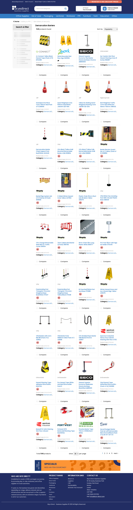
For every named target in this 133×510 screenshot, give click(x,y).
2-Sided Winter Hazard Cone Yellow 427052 (65, 197)
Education (104, 16)
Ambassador (61, 377)
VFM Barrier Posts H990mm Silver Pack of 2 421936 (65, 338)
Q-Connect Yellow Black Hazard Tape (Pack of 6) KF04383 (44, 58)
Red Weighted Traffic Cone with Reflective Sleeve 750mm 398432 (108, 104)
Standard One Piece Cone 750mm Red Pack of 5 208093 (44, 104)
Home (16, 21)
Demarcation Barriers (52, 65)
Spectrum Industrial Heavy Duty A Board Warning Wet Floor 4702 (108, 338)
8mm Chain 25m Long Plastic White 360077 (86, 244)
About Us (71, 479)
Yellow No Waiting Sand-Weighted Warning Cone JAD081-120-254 (87, 104)
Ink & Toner (36, 16)
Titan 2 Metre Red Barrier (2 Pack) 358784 (65, 244)
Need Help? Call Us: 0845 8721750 (45, 1)
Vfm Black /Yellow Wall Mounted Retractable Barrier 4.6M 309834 (65, 151)
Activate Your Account (75, 488)
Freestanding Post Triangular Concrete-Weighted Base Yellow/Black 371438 (64, 292)
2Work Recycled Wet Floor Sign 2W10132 (64, 57)
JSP (37, 98)
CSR (69, 483)
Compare (41, 75)
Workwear (70, 16)
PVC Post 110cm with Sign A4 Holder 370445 (108, 244)
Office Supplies (22, 16)
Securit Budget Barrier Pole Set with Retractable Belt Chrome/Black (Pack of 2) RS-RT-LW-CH (108, 432)
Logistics (71, 481)
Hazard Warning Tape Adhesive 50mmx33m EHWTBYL (43, 384)
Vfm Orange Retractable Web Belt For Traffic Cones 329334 (44, 244)
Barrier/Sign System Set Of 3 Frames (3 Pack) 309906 (44, 198)
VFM (58, 144)
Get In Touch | (29, 1)
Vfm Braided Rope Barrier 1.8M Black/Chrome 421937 (87, 338)
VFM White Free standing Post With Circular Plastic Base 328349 (108, 198)
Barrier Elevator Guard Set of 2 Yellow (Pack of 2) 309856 (108, 151)
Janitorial (60, 16)
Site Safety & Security (42, 21)
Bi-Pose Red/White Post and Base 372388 (87, 290)
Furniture (87, 16)
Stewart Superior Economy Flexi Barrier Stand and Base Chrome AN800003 (87, 59)
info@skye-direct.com (97, 496)
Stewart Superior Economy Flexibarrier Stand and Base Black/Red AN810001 (86, 385)
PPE (79, 16)
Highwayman (104, 98)
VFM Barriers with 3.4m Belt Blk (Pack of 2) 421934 (43, 338)
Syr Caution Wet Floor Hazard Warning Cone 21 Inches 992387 (108, 58)
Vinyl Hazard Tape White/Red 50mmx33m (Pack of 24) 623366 (108, 384)
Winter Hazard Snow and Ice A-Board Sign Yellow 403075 (108, 291)
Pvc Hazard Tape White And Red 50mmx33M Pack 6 (65, 384)
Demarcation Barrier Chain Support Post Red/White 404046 (43, 151)
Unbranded (104, 51)
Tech (95, 16)
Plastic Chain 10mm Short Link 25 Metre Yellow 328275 (87, 198)
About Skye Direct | (17, 1)
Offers (114, 16)
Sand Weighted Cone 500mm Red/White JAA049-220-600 (64, 104)
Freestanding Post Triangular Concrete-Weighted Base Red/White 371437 (43, 292)
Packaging (48, 16)
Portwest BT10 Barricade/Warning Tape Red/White (66, 431)
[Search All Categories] (51, 8)
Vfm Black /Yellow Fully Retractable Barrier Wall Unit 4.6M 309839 (87, 151)
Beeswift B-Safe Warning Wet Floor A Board (44, 430)
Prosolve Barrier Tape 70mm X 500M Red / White (86, 431)
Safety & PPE (26, 21)
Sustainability (72, 485)
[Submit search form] (65, 8)
